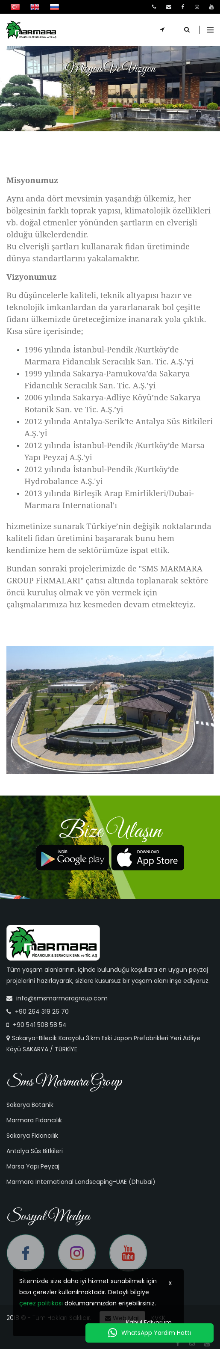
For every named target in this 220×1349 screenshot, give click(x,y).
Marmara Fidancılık (34, 1120)
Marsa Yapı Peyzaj (32, 1166)
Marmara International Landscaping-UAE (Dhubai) (80, 1181)
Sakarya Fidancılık (32, 1135)
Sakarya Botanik (29, 1104)
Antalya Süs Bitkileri (34, 1151)
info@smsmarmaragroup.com (62, 998)
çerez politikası (41, 1303)
